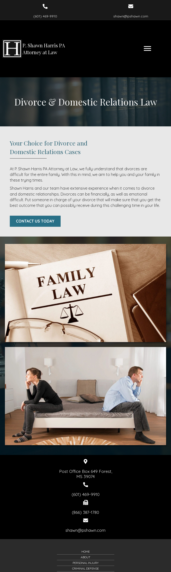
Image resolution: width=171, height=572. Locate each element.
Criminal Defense (85, 568)
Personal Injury (86, 563)
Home (85, 551)
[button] (35, 221)
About (85, 557)
